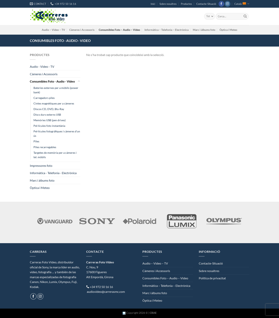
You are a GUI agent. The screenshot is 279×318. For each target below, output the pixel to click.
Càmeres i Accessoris (81, 29)
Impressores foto (41, 165)
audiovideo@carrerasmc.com (106, 291)
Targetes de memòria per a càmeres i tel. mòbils (55, 155)
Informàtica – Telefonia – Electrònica (167, 29)
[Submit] (245, 16)
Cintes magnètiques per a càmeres (53, 103)
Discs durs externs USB (47, 114)
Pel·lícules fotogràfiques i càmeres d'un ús (56, 133)
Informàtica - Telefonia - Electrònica (53, 173)
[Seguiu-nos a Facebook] (221, 4)
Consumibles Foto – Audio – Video (119, 29)
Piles (36, 141)
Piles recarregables (44, 147)
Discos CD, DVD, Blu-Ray (48, 109)
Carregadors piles (44, 97)
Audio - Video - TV (42, 66)
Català (241, 4)
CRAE (153, 312)
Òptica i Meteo (228, 29)
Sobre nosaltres (168, 3)
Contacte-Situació (206, 3)
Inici (153, 3)
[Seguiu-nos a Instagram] (227, 4)
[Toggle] (78, 81)
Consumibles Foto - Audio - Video (52, 81)
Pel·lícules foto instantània (49, 125)
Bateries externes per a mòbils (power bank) (55, 90)
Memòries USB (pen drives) (49, 120)
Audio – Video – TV (53, 29)
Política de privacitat (212, 278)
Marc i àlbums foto (204, 29)
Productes (186, 3)
